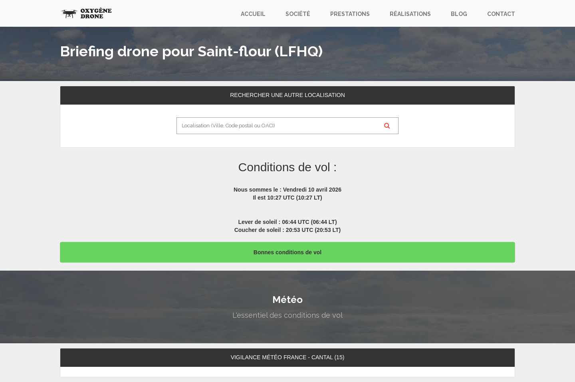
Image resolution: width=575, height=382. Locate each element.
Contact (501, 14)
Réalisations (410, 14)
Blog (459, 14)
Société (298, 14)
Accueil (253, 14)
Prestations (350, 14)
